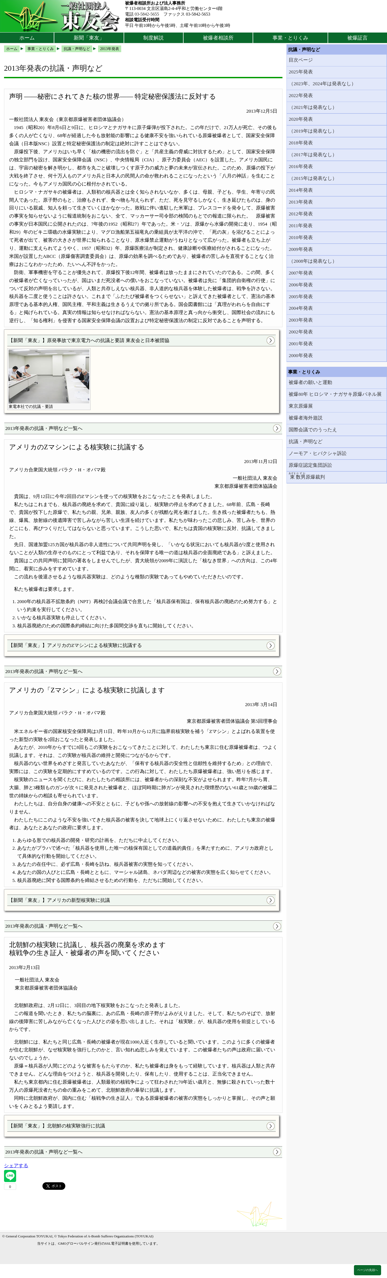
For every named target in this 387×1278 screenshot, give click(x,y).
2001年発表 (301, 343)
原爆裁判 (307, 476)
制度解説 (153, 38)
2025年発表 (301, 71)
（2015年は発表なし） (313, 178)
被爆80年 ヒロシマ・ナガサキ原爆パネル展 (335, 394)
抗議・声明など (305, 441)
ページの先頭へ (367, 1270)
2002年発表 (301, 331)
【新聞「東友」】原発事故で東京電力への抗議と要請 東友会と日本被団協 (88, 340)
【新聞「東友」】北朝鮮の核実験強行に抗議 (56, 1126)
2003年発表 (301, 320)
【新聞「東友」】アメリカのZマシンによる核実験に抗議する (75, 645)
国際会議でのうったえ (313, 429)
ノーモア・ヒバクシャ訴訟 (318, 453)
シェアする (16, 1165)
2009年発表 (301, 249)
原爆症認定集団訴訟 (310, 465)
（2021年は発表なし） (313, 107)
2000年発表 (301, 355)
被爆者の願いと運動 (310, 382)
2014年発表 (301, 190)
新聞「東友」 (89, 38)
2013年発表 (301, 202)
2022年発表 (301, 95)
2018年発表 (301, 142)
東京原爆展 (301, 406)
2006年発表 (301, 284)
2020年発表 (301, 119)
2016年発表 (301, 166)
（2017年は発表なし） (313, 154)
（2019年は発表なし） (313, 131)
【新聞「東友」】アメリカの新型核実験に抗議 (59, 900)
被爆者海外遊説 (305, 418)
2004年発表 (301, 308)
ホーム (27, 38)
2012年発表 (301, 213)
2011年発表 (301, 225)
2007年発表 (301, 273)
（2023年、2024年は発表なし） (322, 83)
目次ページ (301, 60)
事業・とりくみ (290, 38)
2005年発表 (301, 296)
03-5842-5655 (147, 14)
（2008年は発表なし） (313, 261)
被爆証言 (357, 38)
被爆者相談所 (218, 38)
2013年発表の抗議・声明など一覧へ (44, 428)
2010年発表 (301, 237)
